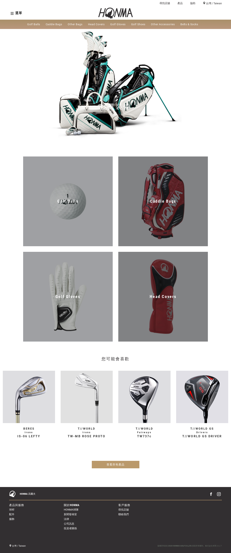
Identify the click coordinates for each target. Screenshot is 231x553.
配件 (11, 514)
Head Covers (96, 24)
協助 (192, 3)
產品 (180, 3)
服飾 (11, 518)
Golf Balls (33, 24)
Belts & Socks (189, 24)
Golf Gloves (117, 24)
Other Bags (75, 24)
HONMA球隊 (71, 509)
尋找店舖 (165, 3)
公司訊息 (69, 523)
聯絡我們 (123, 514)
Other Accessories (163, 24)
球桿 (11, 509)
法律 (66, 518)
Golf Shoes (138, 24)
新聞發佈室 (70, 514)
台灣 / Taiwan (213, 3)
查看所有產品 (115, 464)
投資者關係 (70, 528)
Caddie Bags (54, 24)
